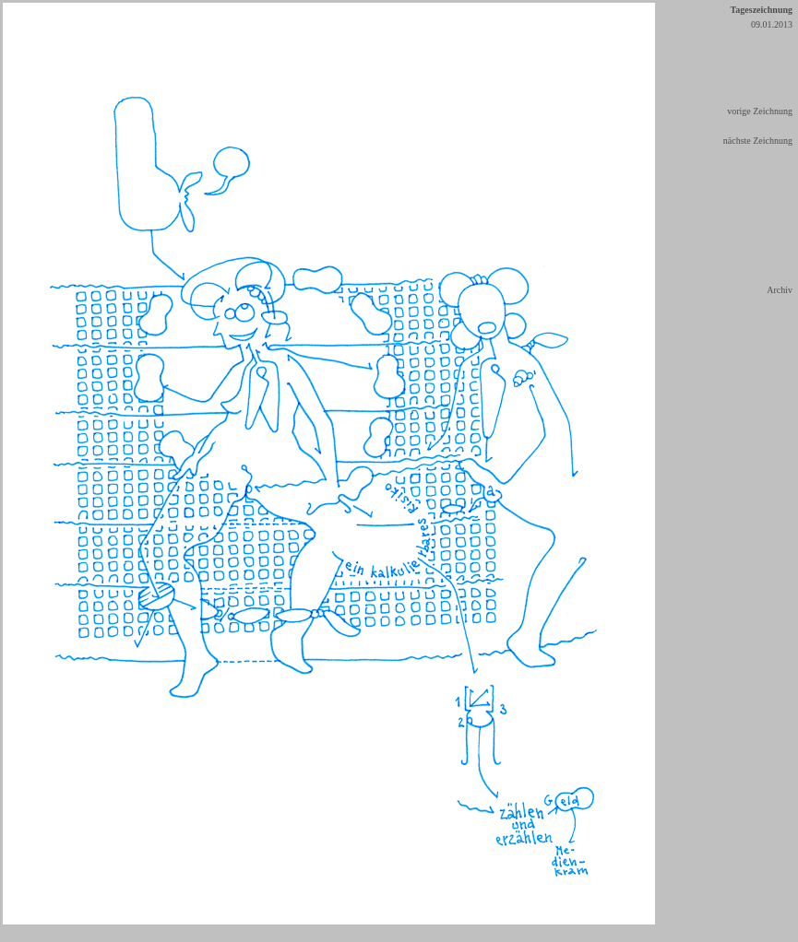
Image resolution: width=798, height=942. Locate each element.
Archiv (779, 290)
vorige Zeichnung (759, 111)
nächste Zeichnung (757, 140)
